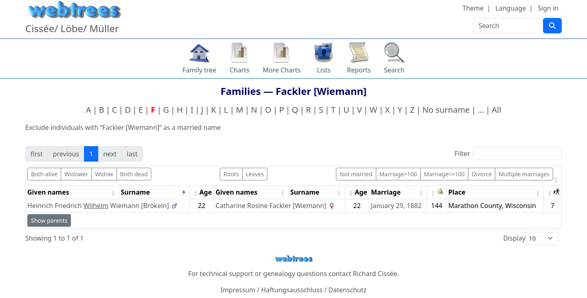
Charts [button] (239, 70)
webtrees (293, 258)
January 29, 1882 (396, 205)
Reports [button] (359, 70)
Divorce (482, 174)
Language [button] (510, 8)
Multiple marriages (524, 174)
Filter (462, 153)
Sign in (548, 8)
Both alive (44, 174)
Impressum (238, 289)
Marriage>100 (398, 174)
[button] (555, 179)
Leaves (255, 174)
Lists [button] (324, 70)
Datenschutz (348, 289)
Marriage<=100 (444, 174)
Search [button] (394, 70)
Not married (356, 174)
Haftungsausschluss (292, 289)
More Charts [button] (282, 70)
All (496, 109)
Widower (76, 174)
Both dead (134, 174)
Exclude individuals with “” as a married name (123, 127)
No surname (446, 109)
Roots (230, 174)
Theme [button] (473, 8)
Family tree (199, 70)
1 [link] (91, 153)
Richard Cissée (375, 273)
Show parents (49, 220)
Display (514, 238)
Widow (104, 174)
